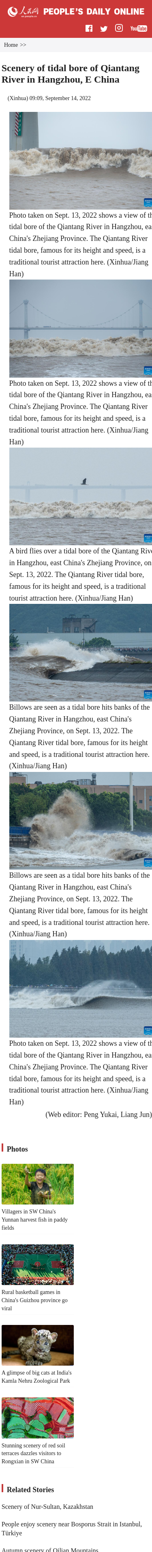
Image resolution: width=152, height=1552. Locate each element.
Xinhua (17, 98)
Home (11, 45)
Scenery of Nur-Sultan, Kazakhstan (47, 1506)
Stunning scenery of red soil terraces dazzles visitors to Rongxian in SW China (33, 1454)
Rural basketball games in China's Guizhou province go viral (35, 1300)
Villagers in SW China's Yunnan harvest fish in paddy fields (35, 1220)
